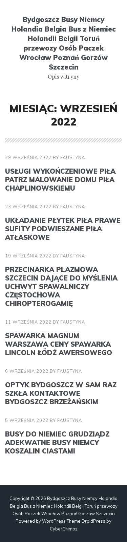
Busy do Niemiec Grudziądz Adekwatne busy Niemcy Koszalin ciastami (57, 442)
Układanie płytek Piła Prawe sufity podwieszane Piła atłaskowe (63, 228)
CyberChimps (64, 528)
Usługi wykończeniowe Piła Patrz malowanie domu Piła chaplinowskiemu (60, 179)
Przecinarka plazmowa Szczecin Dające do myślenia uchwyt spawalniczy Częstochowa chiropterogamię (61, 286)
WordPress (54, 521)
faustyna (72, 157)
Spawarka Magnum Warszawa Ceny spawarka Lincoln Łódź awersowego (58, 344)
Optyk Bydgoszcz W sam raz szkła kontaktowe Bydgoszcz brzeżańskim (61, 393)
